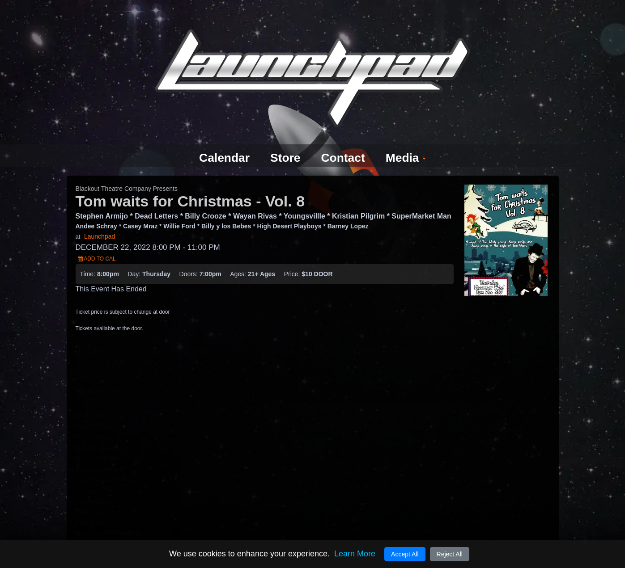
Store (284, 142)
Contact (345, 142)
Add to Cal (97, 243)
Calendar (220, 142)
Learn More (354, 553)
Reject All (450, 554)
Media (411, 142)
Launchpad (99, 220)
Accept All (404, 554)
